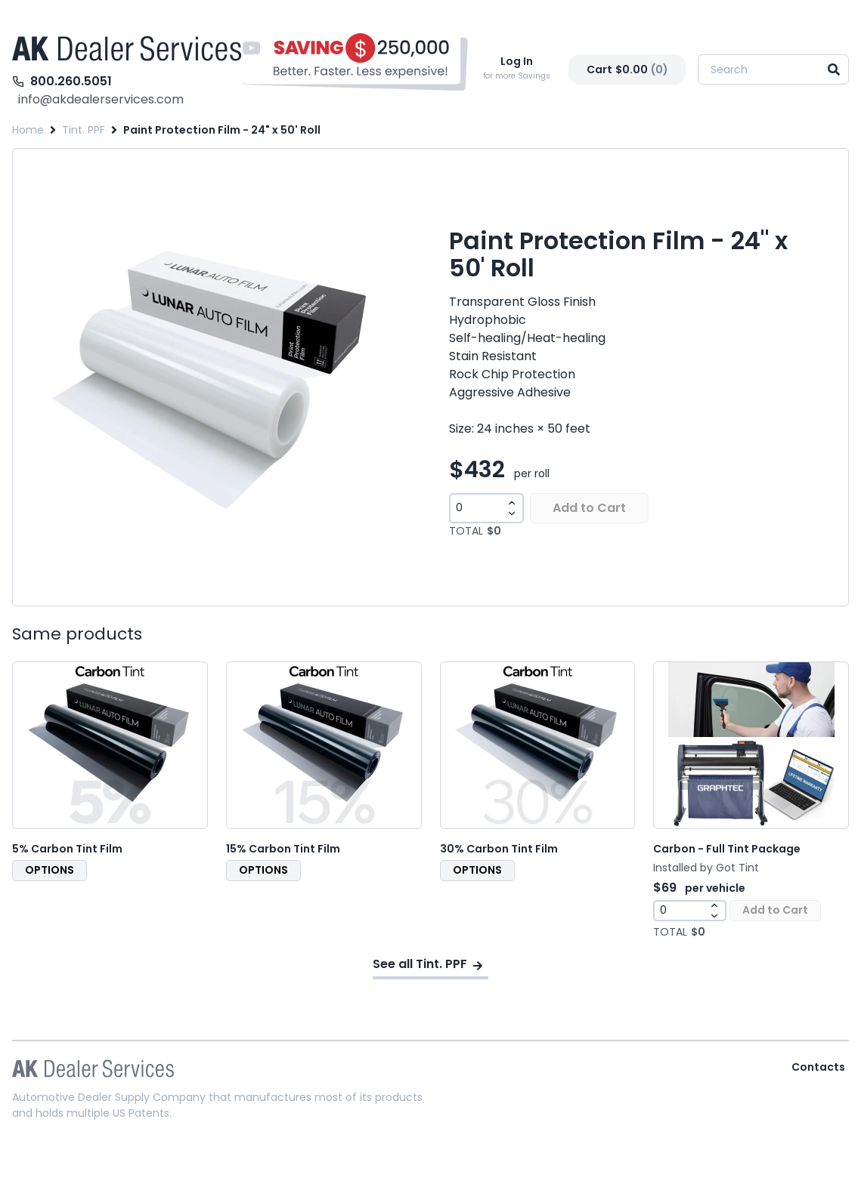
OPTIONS (49, 869)
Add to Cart (589, 507)
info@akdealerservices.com (101, 99)
